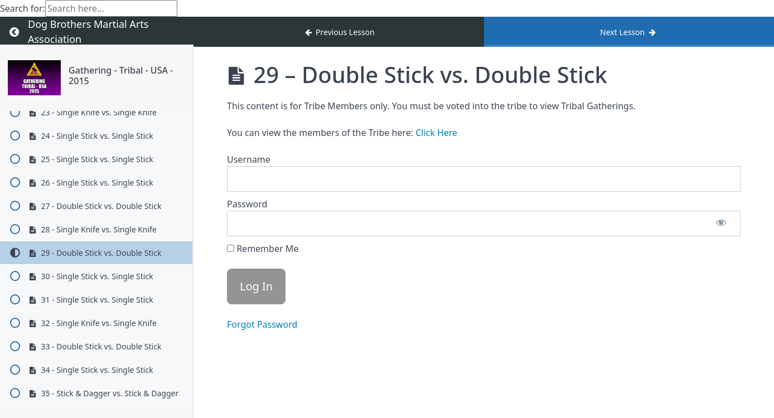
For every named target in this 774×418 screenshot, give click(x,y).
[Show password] (721, 223)
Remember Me (262, 248)
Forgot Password (262, 324)
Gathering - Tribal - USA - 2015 (121, 75)
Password (247, 204)
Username (248, 159)
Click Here (436, 133)
